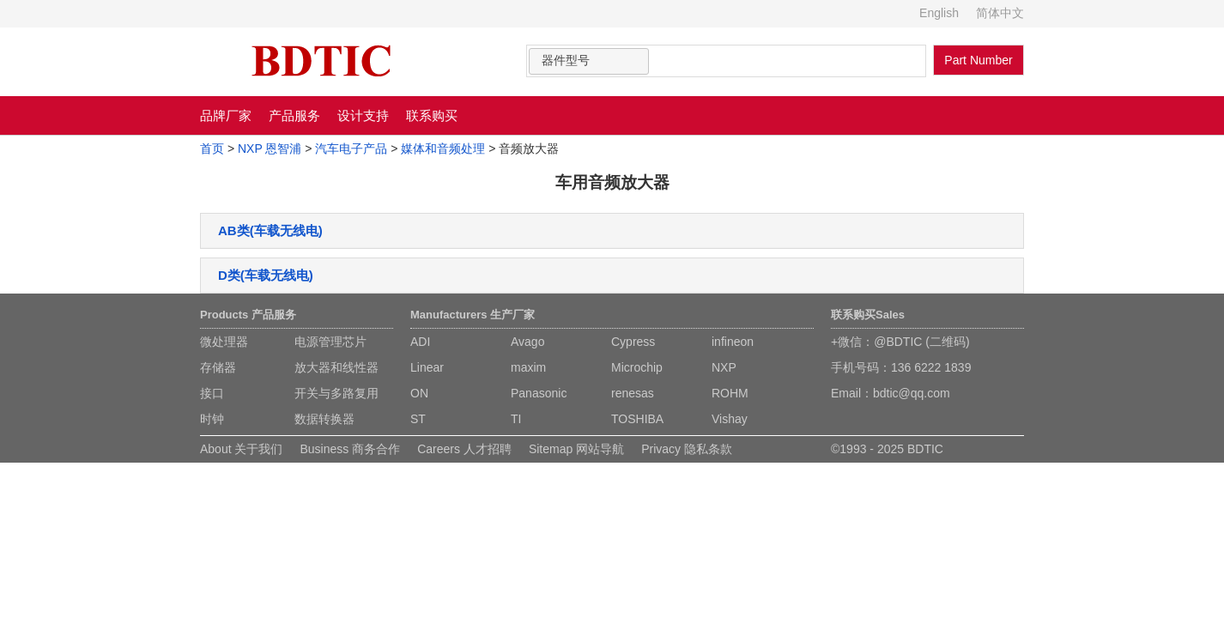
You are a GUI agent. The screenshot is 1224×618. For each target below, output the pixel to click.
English (939, 13)
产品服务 (294, 115)
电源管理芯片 (330, 341)
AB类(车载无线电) (270, 230)
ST (418, 419)
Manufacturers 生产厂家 (472, 314)
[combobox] (589, 61)
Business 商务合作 (350, 449)
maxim (528, 367)
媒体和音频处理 (443, 148)
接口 (212, 393)
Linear (427, 367)
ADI (420, 341)
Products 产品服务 (248, 314)
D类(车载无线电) (265, 275)
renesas (632, 393)
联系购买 (431, 115)
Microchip (637, 367)
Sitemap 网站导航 (576, 449)
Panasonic (539, 393)
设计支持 (363, 115)
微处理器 (224, 341)
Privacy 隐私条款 (686, 449)
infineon (733, 341)
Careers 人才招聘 (464, 449)
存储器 (218, 367)
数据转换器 (324, 419)
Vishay (730, 419)
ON (419, 393)
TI (516, 419)
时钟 (212, 419)
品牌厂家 (225, 115)
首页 (212, 148)
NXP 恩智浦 (269, 148)
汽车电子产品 (351, 148)
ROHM (730, 393)
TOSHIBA (637, 419)
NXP (724, 367)
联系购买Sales (868, 314)
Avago (527, 341)
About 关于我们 (241, 449)
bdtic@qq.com (911, 393)
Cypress (633, 341)
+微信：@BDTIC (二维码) (900, 341)
